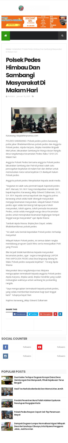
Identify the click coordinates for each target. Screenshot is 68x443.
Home (8, 49)
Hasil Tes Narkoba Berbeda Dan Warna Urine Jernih (38, 388)
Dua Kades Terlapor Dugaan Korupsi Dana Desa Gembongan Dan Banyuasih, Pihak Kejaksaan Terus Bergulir (39, 380)
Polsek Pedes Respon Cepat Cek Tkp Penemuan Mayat (37, 413)
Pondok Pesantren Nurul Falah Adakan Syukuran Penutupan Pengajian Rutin (37, 402)
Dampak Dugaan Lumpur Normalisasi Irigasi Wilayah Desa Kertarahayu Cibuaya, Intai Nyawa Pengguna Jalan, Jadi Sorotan (39, 426)
